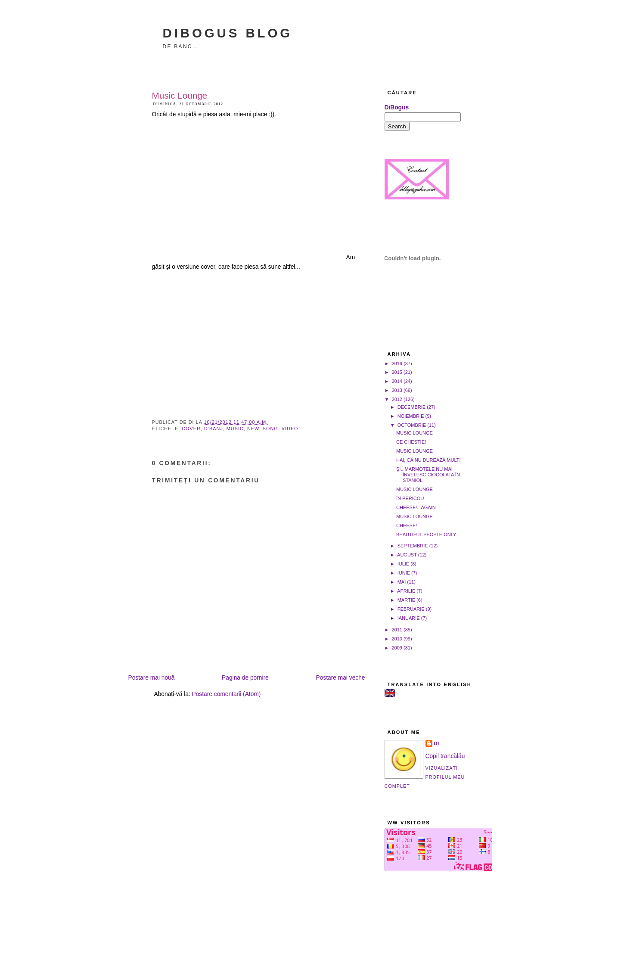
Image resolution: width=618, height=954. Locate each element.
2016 (397, 363)
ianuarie (409, 618)
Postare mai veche (340, 677)
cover (191, 428)
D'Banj (213, 428)
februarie (411, 609)
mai (402, 581)
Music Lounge (180, 95)
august (407, 554)
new (253, 428)
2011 (397, 629)
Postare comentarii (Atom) (226, 694)
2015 (397, 372)
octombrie (412, 425)
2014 (397, 381)
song (270, 428)
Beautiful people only (426, 534)
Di (437, 743)
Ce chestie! (411, 441)
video (290, 428)
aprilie (406, 591)
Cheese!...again (416, 507)
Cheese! (406, 525)
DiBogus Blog (228, 33)
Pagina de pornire (245, 677)
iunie (404, 572)
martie (406, 600)
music (235, 428)
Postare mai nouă (151, 677)
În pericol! (410, 498)
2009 (397, 647)
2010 (397, 638)
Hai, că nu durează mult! (428, 460)
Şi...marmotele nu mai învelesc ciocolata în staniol (428, 474)
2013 (397, 390)
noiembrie (411, 416)
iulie (404, 563)
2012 (397, 399)
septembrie (413, 545)
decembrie (411, 407)
